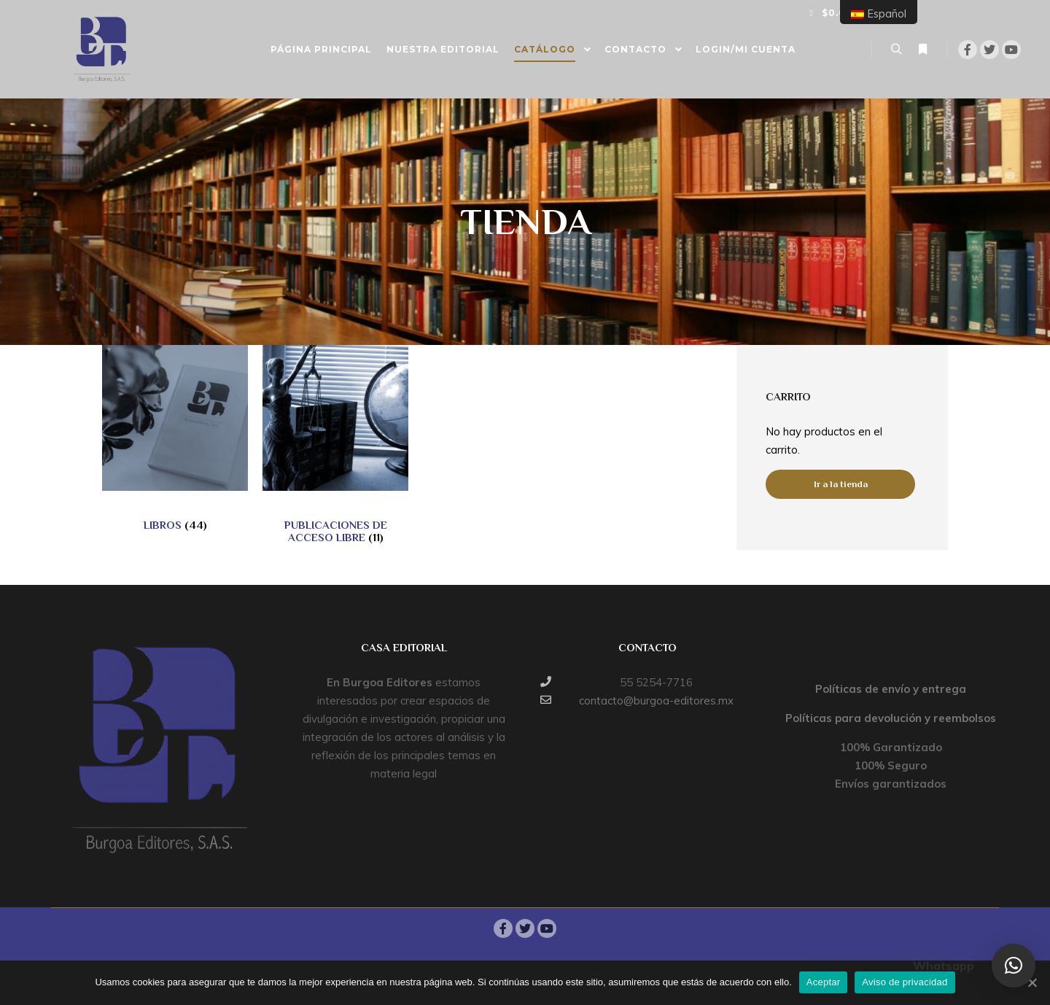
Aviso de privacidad (904, 982)
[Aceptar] (1031, 982)
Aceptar (823, 982)
